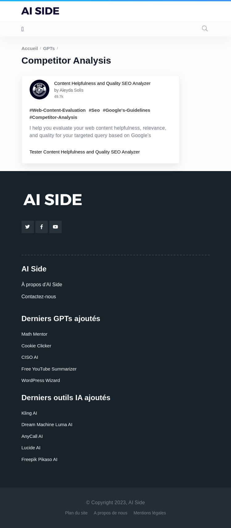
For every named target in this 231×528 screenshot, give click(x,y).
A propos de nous (110, 512)
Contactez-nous (39, 296)
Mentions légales (150, 512)
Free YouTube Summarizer (49, 368)
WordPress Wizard (41, 380)
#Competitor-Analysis (53, 117)
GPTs (49, 48)
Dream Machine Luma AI (47, 424)
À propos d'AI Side (42, 284)
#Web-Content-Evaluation (58, 110)
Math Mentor (34, 334)
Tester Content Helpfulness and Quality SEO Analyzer (85, 151)
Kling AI (29, 413)
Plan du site (76, 512)
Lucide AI (31, 447)
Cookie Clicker (37, 345)
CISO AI (30, 357)
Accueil (30, 48)
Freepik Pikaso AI (40, 459)
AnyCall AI (32, 436)
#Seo (94, 110)
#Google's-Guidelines (127, 110)
